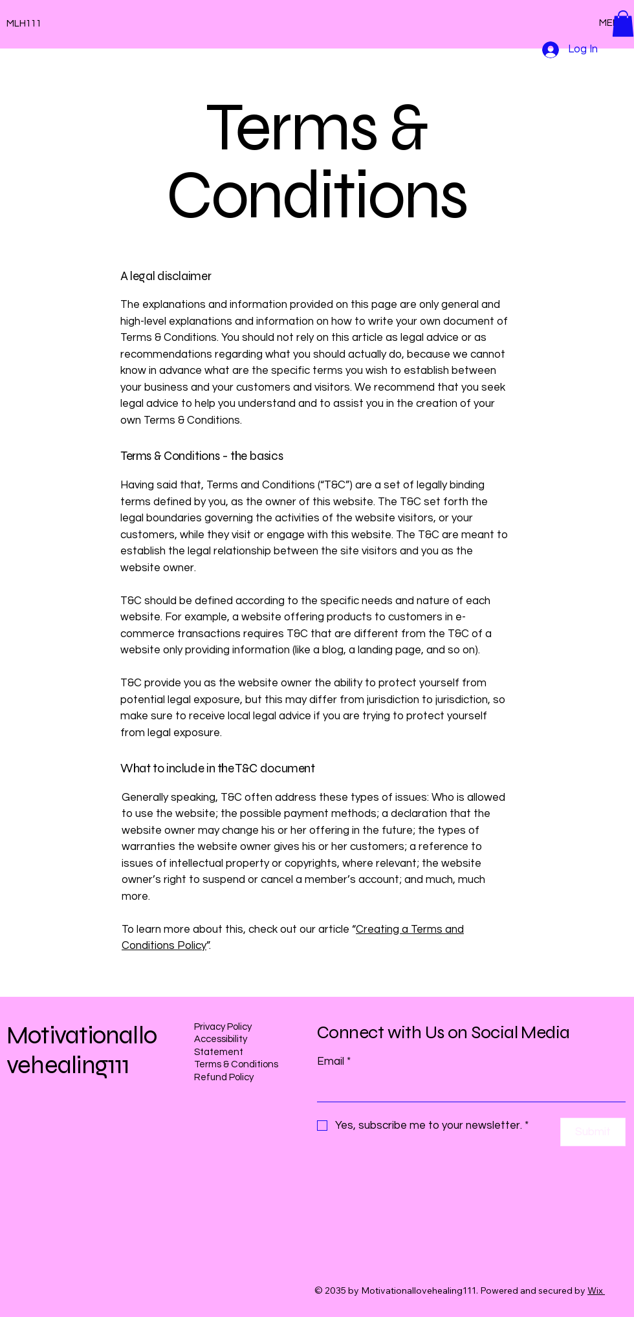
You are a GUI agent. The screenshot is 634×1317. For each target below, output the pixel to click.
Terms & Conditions (236, 1064)
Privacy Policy (223, 1027)
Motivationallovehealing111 (81, 1050)
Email (334, 1062)
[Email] (467, 1089)
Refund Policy (224, 1077)
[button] (623, 23)
